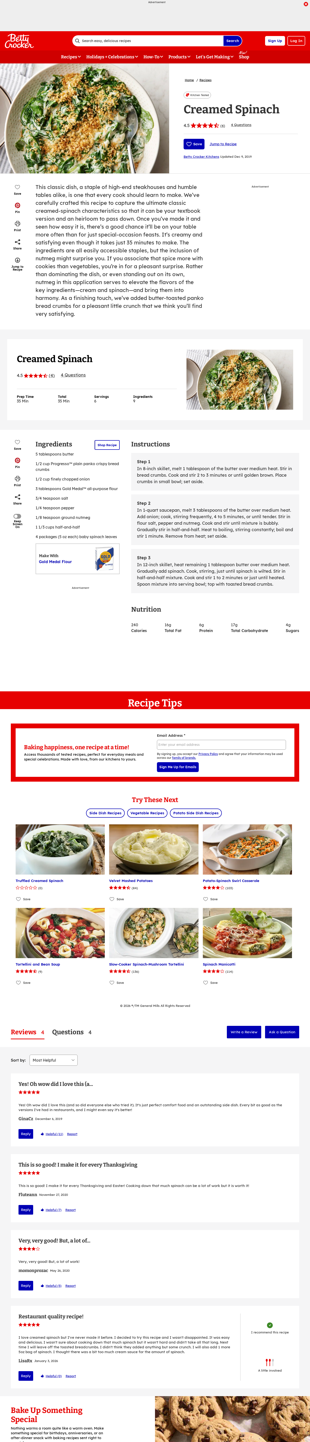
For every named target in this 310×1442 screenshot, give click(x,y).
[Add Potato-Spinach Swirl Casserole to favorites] (206, 899)
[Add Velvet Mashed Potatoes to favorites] (112, 899)
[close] (306, 4)
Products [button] (177, 57)
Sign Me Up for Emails (177, 767)
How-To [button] (151, 57)
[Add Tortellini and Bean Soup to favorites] (19, 983)
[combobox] (147, 40)
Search (232, 40)
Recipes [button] (69, 57)
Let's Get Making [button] (213, 57)
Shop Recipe (107, 445)
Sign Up (275, 40)
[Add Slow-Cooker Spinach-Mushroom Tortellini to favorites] (112, 983)
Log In (296, 40)
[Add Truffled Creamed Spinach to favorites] (19, 899)
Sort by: (18, 1060)
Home (189, 80)
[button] (17, 207)
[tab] (27, 1032)
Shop (244, 57)
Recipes (205, 80)
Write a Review (244, 1032)
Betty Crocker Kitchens (201, 156)
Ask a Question (282, 1032)
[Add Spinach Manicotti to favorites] (206, 983)
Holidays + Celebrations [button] (110, 57)
